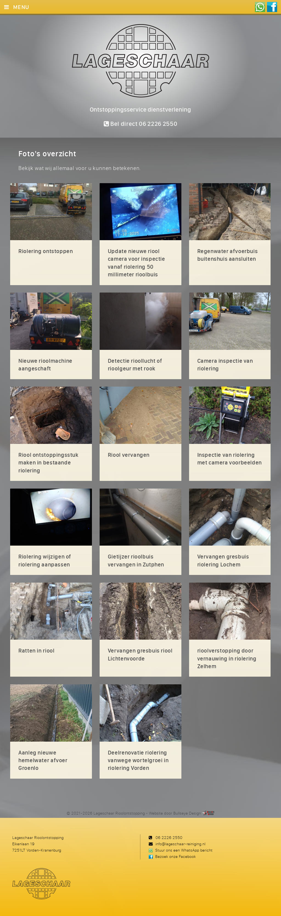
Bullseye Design (187, 813)
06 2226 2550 (169, 837)
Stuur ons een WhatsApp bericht (184, 850)
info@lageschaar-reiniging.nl (181, 843)
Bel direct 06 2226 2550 (141, 124)
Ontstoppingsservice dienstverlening (140, 109)
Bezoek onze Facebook (175, 856)
